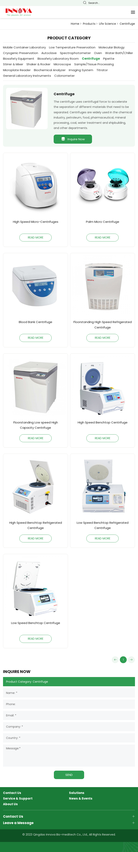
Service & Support (17, 798)
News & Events (80, 798)
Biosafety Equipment (18, 58)
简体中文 (111, 3)
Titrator (102, 70)
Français (122, 3)
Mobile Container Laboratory (24, 47)
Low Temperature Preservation (72, 47)
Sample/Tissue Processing (94, 64)
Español (128, 3)
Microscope (62, 64)
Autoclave (49, 53)
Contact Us (12, 793)
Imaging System (81, 70)
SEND (69, 775)
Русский (134, 3)
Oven (98, 53)
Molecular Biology (111, 47)
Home (75, 24)
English (117, 3)
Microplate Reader (17, 70)
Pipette (108, 58)
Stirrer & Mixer (13, 64)
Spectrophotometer (75, 53)
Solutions (76, 793)
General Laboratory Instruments (27, 76)
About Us (10, 804)
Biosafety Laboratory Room (58, 58)
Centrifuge (127, 24)
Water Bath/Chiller (119, 53)
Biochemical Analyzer (50, 70)
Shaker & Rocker (38, 64)
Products (89, 24)
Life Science (107, 24)
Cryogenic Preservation (20, 53)
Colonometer (64, 76)
